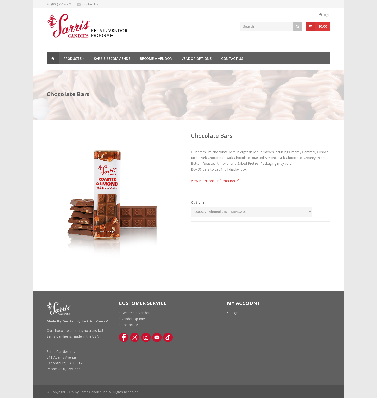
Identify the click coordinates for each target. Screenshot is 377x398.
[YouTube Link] (157, 337)
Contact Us (90, 4)
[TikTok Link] (168, 337)
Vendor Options (133, 319)
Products (72, 58)
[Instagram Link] (146, 337)
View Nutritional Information (213, 180)
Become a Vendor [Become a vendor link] (135, 313)
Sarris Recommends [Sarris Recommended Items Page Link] (112, 58)
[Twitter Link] (135, 337)
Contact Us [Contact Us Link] (130, 325)
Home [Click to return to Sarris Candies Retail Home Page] (53, 58)
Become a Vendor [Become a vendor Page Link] (156, 58)
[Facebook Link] (124, 337)
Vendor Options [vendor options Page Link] (197, 58)
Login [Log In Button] (326, 15)
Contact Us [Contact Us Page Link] (232, 58)
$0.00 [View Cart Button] (322, 26)
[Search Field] (266, 26)
